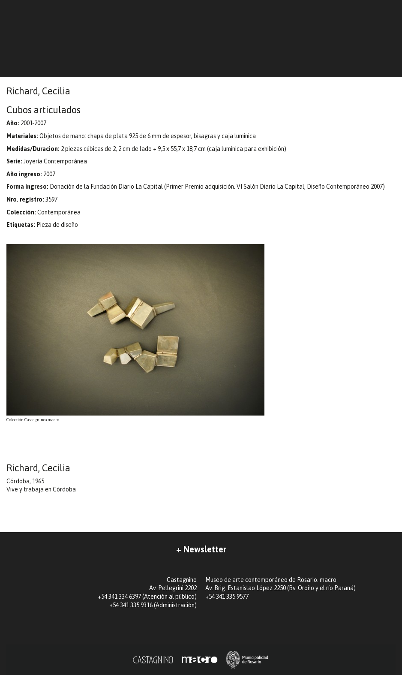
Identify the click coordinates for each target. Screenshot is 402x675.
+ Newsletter (201, 549)
